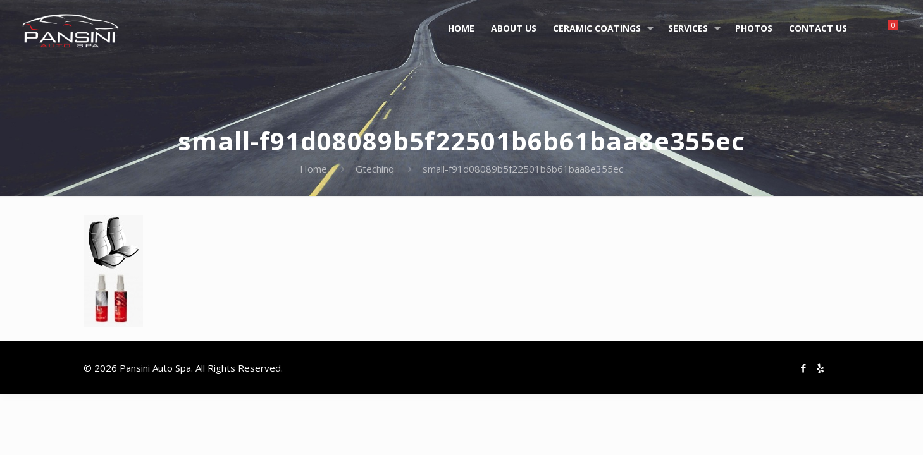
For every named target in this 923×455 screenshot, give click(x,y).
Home (313, 168)
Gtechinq (375, 168)
